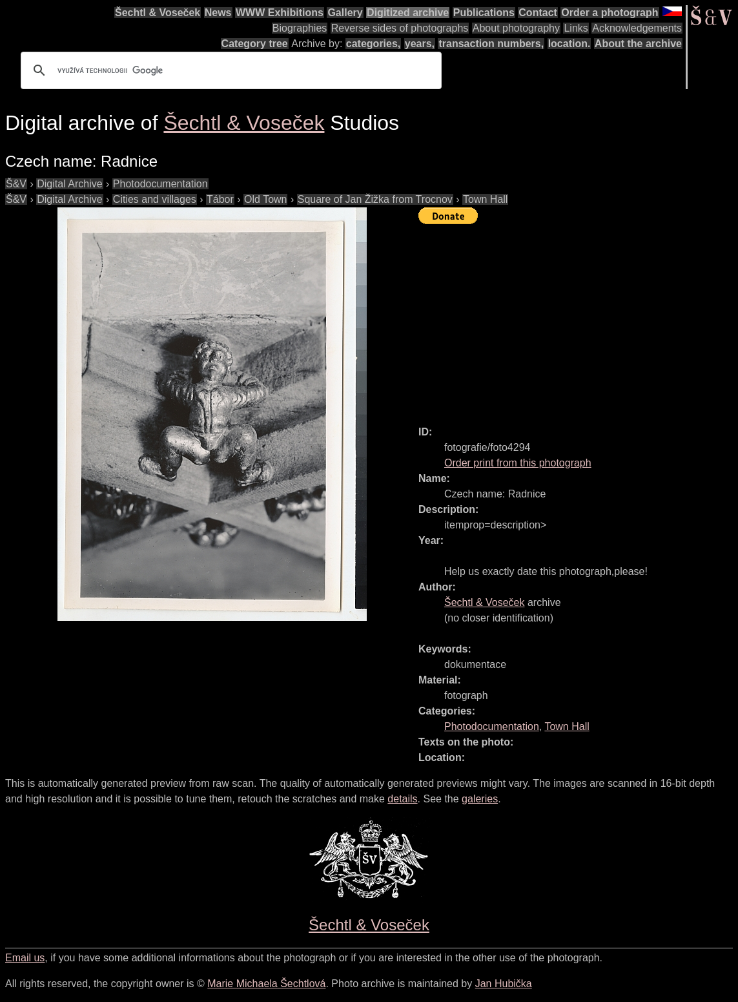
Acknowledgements (637, 28)
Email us (25, 957)
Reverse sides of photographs (400, 28)
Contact (537, 12)
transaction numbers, (491, 43)
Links (576, 28)
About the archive (638, 43)
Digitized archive (408, 12)
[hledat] (229, 70)
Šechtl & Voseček (157, 12)
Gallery (344, 12)
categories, (373, 43)
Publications (484, 12)
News (218, 12)
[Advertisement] (578, 319)
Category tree (254, 43)
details (402, 798)
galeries (480, 798)
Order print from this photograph (517, 462)
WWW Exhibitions (279, 12)
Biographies (299, 28)
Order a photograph (609, 12)
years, (420, 43)
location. (569, 43)
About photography (516, 28)
